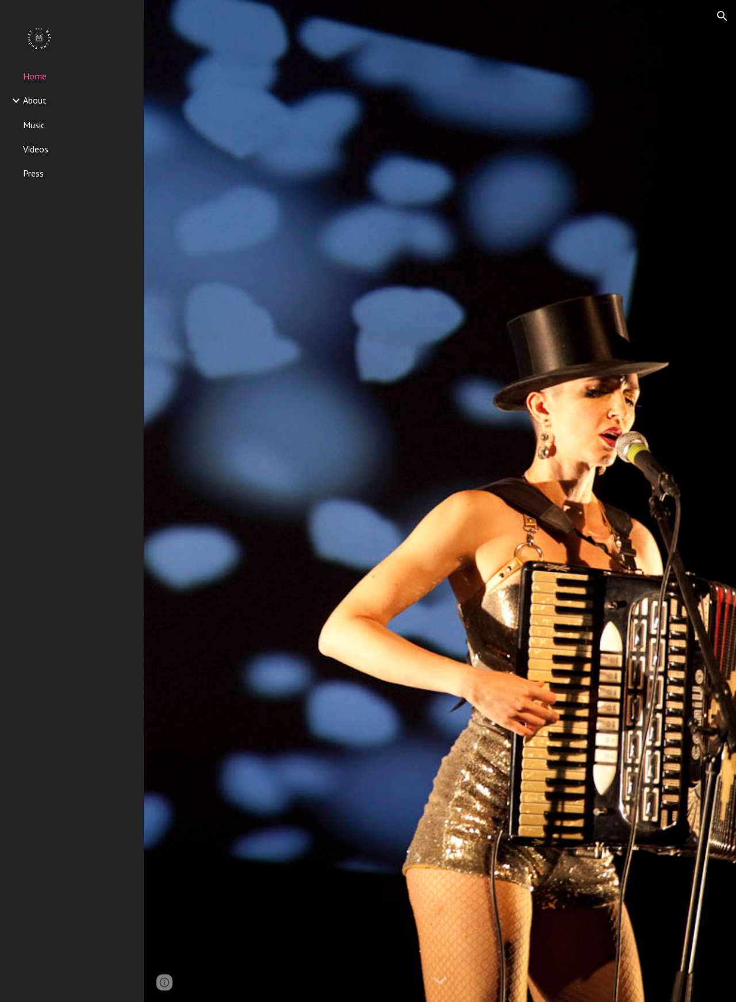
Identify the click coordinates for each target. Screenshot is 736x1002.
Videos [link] (35, 149)
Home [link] (35, 76)
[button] (722, 16)
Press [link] (33, 173)
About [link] (35, 100)
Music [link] (34, 125)
